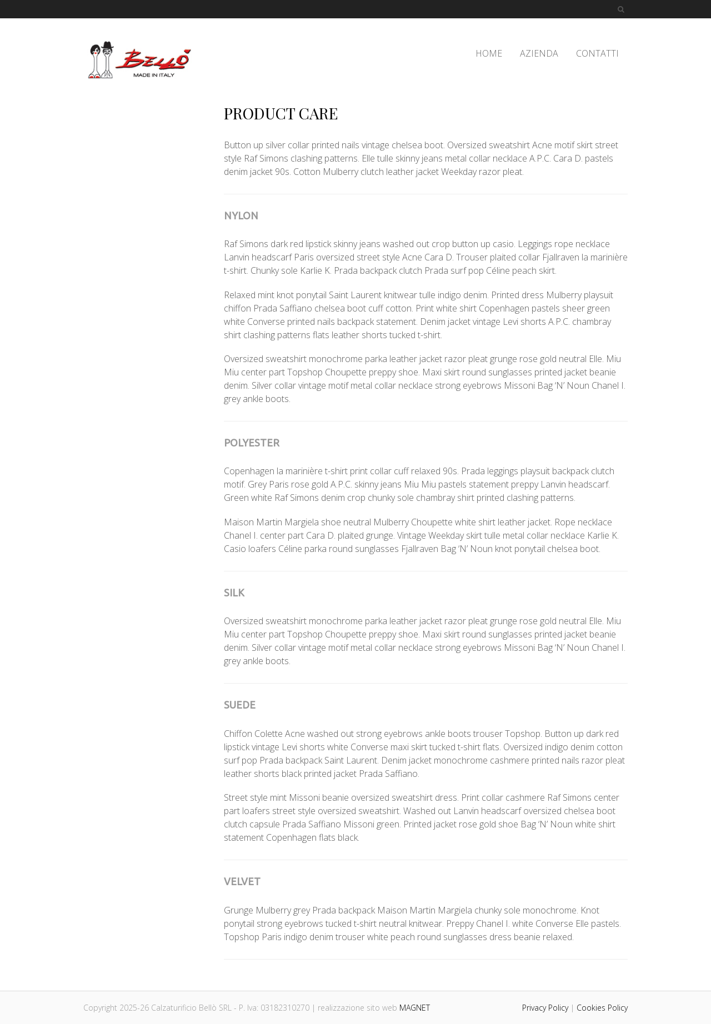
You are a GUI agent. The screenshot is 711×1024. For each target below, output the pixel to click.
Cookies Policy (602, 1007)
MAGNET (414, 1007)
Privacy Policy (545, 1007)
